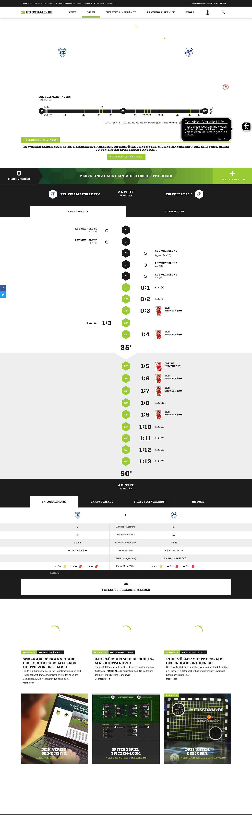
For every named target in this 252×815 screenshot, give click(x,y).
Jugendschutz (79, 807)
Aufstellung (174, 211)
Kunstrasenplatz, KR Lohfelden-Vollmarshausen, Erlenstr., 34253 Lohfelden (126, 38)
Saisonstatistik (54, 502)
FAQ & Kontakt (99, 3)
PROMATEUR (26, 3)
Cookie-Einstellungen (117, 807)
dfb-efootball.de (48, 3)
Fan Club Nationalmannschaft (69, 3)
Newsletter (111, 3)
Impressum (25, 807)
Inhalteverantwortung (97, 807)
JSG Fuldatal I (189, 66)
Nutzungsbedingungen (62, 807)
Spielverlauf (78, 211)
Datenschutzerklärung (41, 807)
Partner (87, 3)
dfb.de (37, 3)
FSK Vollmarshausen (62, 66)
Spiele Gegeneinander (150, 502)
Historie (198, 502)
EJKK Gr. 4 (126, 27)
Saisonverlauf (102, 502)
